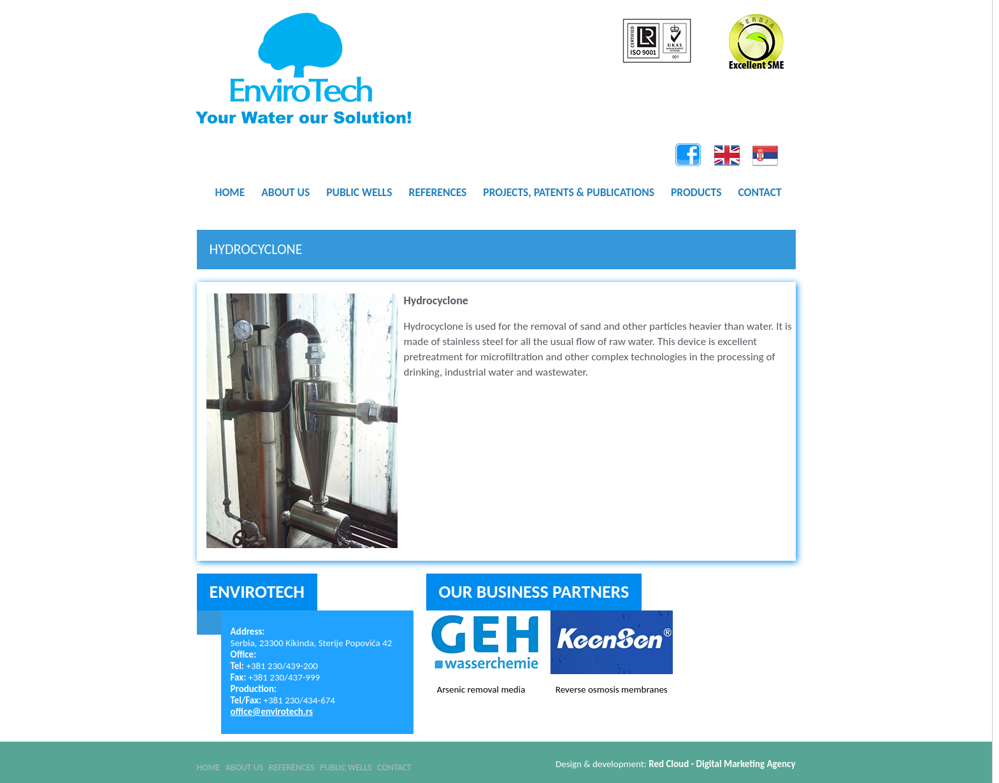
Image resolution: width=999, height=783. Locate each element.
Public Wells (387, 763)
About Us (258, 763)
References (320, 763)
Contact (450, 763)
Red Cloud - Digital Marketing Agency (722, 764)
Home (208, 763)
